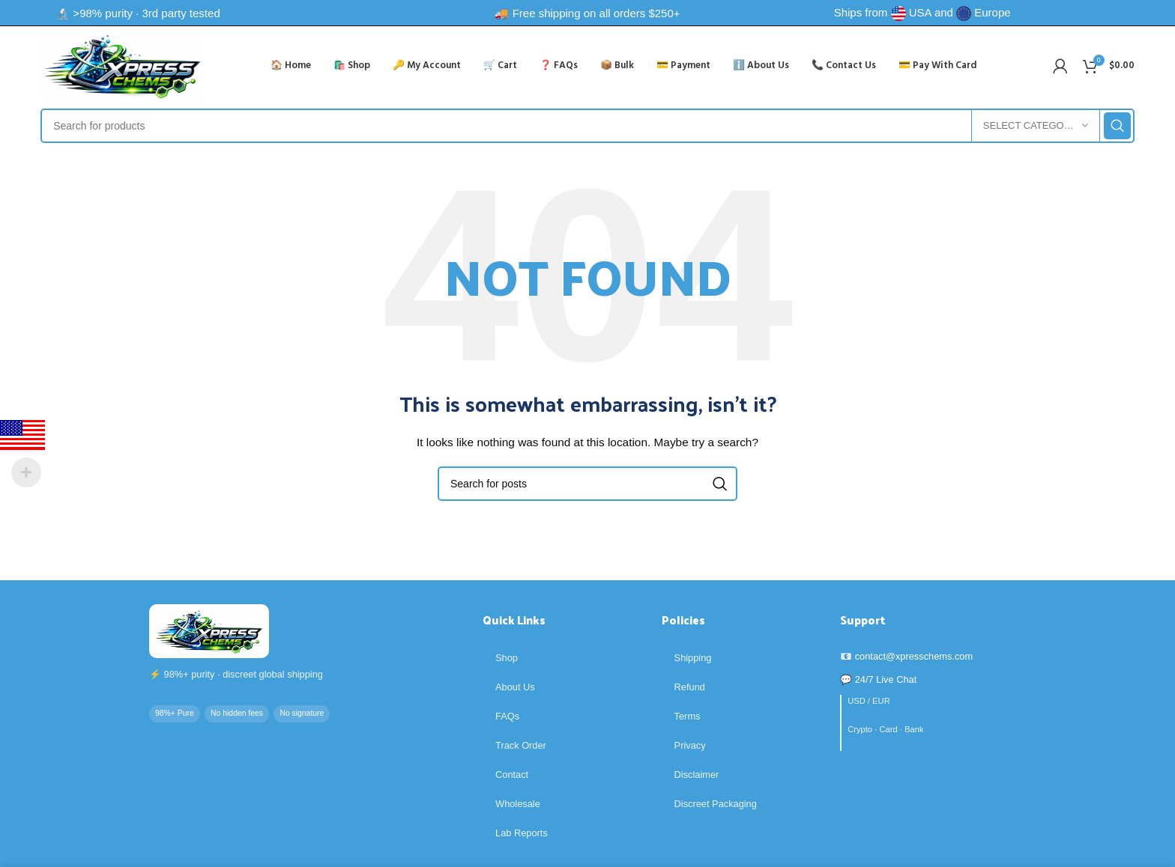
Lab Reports (521, 833)
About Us (515, 687)
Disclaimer (696, 774)
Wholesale (517, 803)
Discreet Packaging (715, 803)
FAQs (507, 716)
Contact (511, 774)
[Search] (587, 126)
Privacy (690, 745)
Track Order (520, 745)
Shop (506, 657)
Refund (689, 687)
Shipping (693, 657)
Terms (687, 716)
